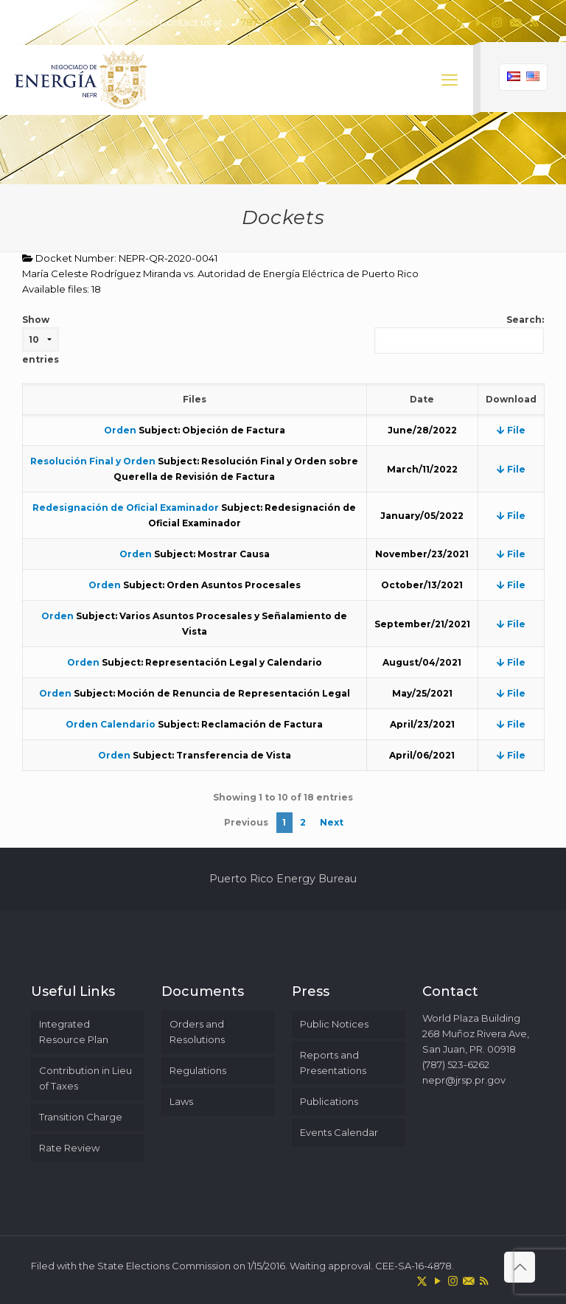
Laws (181, 1101)
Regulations (198, 1070)
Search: (459, 334)
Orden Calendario (111, 724)
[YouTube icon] (478, 22)
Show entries (40, 339)
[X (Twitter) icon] (460, 22)
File (511, 430)
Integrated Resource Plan (73, 1031)
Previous (246, 822)
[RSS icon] (533, 22)
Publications (329, 1101)
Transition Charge (80, 1117)
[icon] (515, 22)
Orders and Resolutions (197, 1031)
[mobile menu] (449, 80)
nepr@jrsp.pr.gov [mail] (363, 22)
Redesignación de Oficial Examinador (125, 507)
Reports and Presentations (333, 1062)
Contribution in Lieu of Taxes (85, 1078)
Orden (120, 430)
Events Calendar (339, 1132)
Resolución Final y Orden (93, 461)
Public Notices (334, 1024)
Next (331, 822)
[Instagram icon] (497, 22)
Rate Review (69, 1148)
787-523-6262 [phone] (272, 22)
